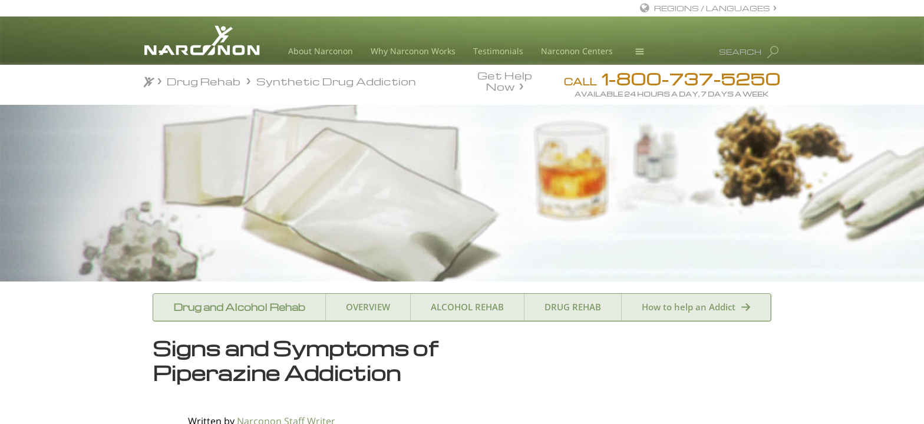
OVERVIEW (368, 307)
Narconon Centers (577, 51)
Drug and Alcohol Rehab (239, 307)
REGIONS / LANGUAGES (712, 8)
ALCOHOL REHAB (467, 307)
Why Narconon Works (413, 51)
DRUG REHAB (572, 307)
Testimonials (498, 51)
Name (601, 406)
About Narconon (320, 51)
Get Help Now (504, 80)
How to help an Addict (688, 307)
